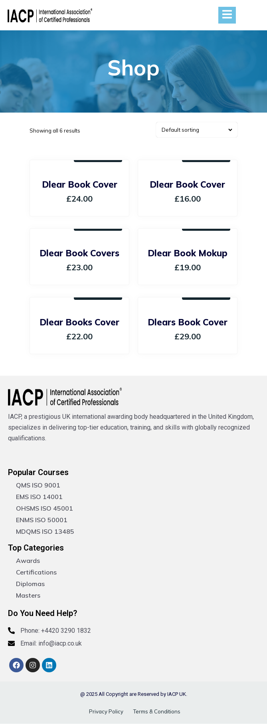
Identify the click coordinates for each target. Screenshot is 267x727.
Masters (28, 595)
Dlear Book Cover (79, 184)
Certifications (36, 572)
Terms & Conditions (156, 711)
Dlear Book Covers (79, 253)
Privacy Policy (106, 711)
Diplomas (30, 584)
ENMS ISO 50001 (41, 520)
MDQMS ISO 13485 (45, 531)
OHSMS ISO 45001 (44, 508)
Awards (28, 561)
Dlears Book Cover (187, 322)
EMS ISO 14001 (39, 497)
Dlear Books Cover (79, 322)
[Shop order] (196, 129)
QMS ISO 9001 (38, 485)
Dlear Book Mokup (187, 253)
